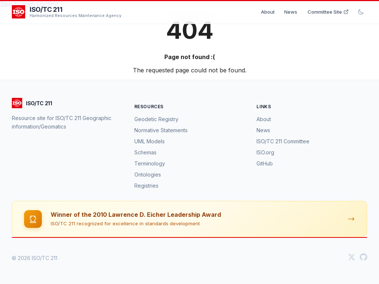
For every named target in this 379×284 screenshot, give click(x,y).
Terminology (149, 163)
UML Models (149, 141)
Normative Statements (161, 130)
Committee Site (328, 12)
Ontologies (147, 174)
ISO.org (265, 152)
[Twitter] (351, 257)
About (268, 12)
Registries (146, 185)
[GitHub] (363, 257)
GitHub (264, 163)
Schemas (145, 152)
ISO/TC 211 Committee (282, 141)
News (290, 12)
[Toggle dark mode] (361, 12)
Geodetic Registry (156, 119)
